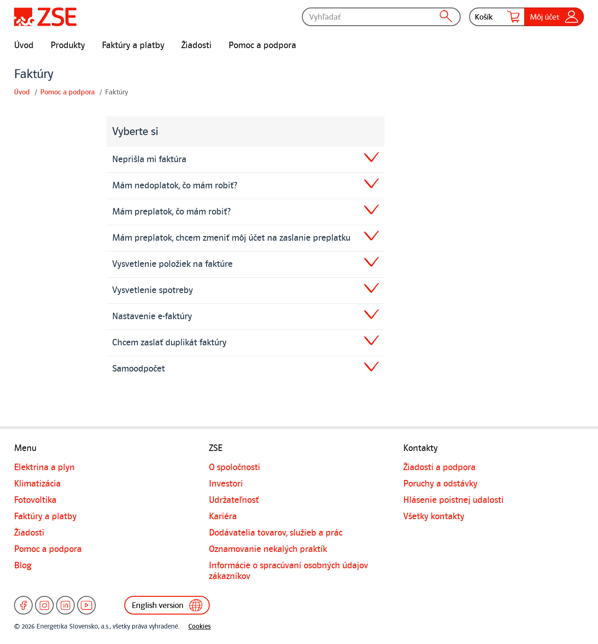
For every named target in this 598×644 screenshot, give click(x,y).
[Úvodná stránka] (45, 16)
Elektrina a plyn (44, 467)
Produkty (67, 45)
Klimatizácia (37, 484)
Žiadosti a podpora (439, 467)
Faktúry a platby (133, 45)
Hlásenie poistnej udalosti (453, 500)
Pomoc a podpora (262, 45)
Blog (23, 565)
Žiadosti (196, 45)
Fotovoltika (35, 500)
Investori (226, 484)
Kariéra (223, 516)
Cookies (199, 626)
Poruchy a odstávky (440, 484)
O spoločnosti (234, 467)
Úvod (24, 45)
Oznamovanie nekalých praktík (268, 549)
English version (167, 605)
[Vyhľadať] (381, 16)
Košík (497, 17)
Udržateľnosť (234, 500)
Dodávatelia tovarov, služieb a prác (275, 533)
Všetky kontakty (433, 516)
